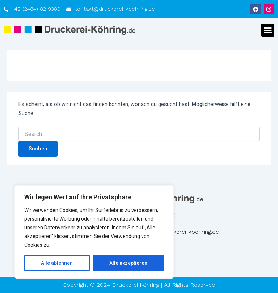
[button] (267, 30)
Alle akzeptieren (128, 263)
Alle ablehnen (57, 263)
